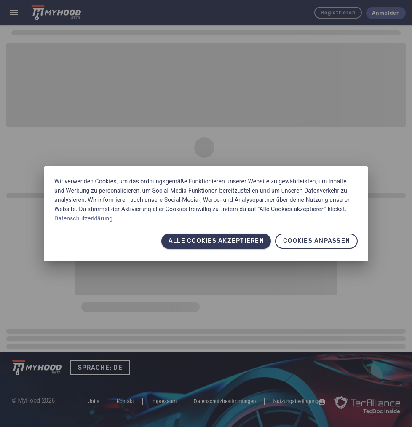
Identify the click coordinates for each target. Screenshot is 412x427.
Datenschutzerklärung (83, 218)
